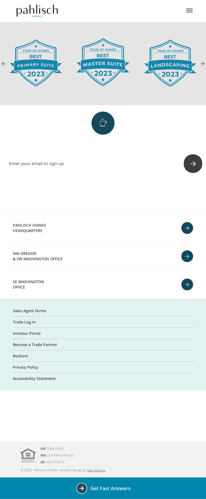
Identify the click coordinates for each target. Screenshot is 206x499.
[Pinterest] (103, 194)
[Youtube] (117, 194)
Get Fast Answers (103, 488)
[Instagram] (89, 194)
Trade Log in (24, 322)
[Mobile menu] (189, 11)
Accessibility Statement (34, 378)
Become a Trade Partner (35, 344)
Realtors (20, 355)
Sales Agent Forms (29, 310)
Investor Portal (27, 333)
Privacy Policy (25, 367)
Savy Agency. (96, 470)
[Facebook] (75, 194)
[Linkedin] (131, 194)
